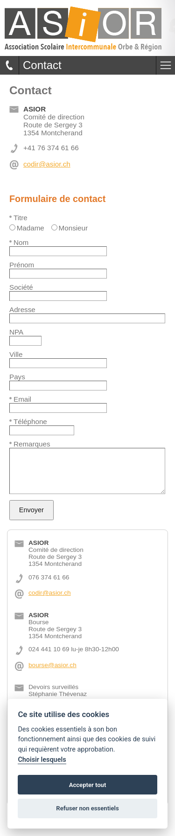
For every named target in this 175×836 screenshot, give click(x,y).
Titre (18, 218)
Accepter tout (87, 784)
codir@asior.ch (46, 164)
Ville (15, 354)
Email (20, 399)
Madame (26, 228)
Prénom (21, 265)
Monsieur (69, 228)
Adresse (22, 310)
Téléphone (28, 421)
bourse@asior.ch (52, 665)
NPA (16, 332)
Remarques (29, 444)
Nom (18, 242)
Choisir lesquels (42, 760)
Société (21, 287)
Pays (17, 377)
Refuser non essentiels (87, 808)
